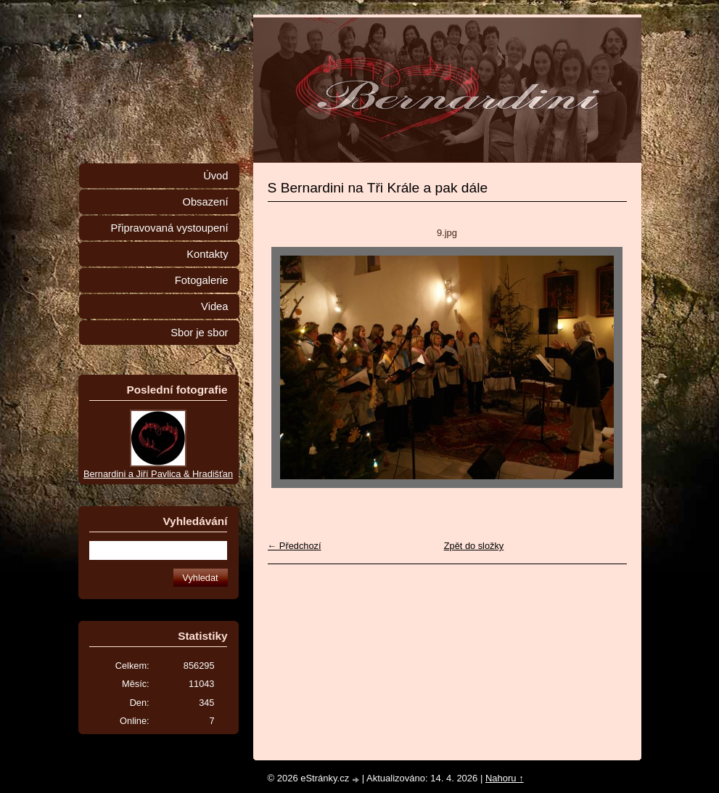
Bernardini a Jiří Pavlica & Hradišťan (158, 473)
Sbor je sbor (199, 332)
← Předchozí (294, 545)
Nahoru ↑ (504, 778)
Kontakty (207, 254)
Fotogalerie (202, 280)
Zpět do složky (474, 545)
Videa (214, 306)
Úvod (215, 176)
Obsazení (205, 202)
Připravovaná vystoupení (170, 228)
